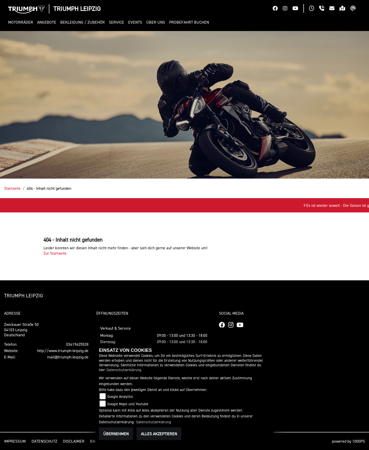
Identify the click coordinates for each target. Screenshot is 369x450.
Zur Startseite (55, 253)
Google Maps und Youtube (127, 404)
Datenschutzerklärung (124, 370)
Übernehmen (116, 433)
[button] (21, 22)
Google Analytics (120, 396)
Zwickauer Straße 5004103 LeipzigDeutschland (21, 330)
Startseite (12, 188)
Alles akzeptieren (159, 433)
